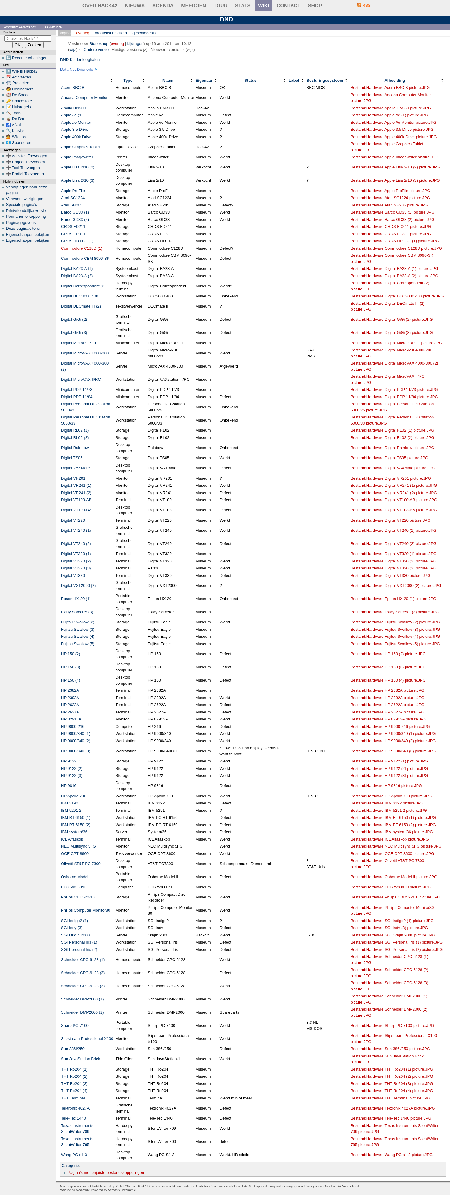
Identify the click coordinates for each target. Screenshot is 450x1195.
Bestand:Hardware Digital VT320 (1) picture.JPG (393, 553)
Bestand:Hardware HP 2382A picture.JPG (387, 690)
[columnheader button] (88, 80)
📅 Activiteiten (18, 77)
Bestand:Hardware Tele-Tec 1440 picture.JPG (390, 1118)
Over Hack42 (99, 5)
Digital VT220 (73, 520)
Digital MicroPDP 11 (79, 343)
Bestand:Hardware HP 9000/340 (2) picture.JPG (393, 741)
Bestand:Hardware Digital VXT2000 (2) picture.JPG (395, 585)
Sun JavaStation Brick (80, 1059)
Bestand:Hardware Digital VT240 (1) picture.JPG (393, 530)
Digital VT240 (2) (76, 543)
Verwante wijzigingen (24, 198)
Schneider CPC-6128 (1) (83, 959)
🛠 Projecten (17, 83)
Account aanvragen (20, 27)
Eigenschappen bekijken (27, 234)
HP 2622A (70, 704)
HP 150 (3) (70, 667)
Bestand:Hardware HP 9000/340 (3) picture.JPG (393, 751)
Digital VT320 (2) (76, 561)
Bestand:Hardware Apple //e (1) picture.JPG (389, 115)
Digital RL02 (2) (75, 437)
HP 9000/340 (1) (75, 733)
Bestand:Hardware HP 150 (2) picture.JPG (387, 654)
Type (128, 80)
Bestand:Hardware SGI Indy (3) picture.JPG (389, 927)
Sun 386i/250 (73, 1048)
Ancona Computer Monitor (84, 97)
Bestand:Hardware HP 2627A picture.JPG (387, 712)
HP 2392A (70, 697)
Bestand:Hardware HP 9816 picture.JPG (386, 785)
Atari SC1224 (73, 197)
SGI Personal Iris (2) (79, 949)
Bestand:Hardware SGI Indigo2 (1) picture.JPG (391, 920)
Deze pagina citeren (24, 228)
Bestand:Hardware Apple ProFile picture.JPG (390, 190)
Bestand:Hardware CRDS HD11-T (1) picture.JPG (394, 241)
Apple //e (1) (72, 115)
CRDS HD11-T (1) (77, 241)
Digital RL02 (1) (75, 430)
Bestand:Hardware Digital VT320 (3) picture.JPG (393, 568)
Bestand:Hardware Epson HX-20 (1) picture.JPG (393, 598)
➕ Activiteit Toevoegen (26, 155)
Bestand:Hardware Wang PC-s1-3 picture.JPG (391, 1154)
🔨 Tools (13, 113)
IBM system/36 (74, 832)
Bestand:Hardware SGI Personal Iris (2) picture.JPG (396, 949)
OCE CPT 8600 (75, 853)
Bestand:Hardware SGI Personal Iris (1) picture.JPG (396, 942)
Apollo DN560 (73, 108)
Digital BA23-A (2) (77, 276)
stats (242, 5)
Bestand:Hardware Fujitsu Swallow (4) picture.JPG (395, 636)
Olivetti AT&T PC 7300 (81, 863)
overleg (117, 43)
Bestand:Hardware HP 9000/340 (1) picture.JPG (393, 733)
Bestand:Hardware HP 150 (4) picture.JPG (387, 680)
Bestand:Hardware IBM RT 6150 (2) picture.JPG (393, 825)
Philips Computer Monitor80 (85, 910)
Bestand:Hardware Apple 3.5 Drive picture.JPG (391, 129)
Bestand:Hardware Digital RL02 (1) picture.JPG (392, 430)
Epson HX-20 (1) (76, 598)
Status (250, 80)
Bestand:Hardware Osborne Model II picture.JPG (393, 877)
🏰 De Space (18, 95)
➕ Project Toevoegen (25, 162)
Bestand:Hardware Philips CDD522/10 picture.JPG (395, 897)
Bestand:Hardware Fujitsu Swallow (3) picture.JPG (395, 629)
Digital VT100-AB (76, 499)
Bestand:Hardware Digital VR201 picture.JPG (390, 478)
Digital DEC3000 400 (79, 296)
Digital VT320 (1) (76, 553)
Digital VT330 (73, 575)
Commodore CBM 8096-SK (85, 258)
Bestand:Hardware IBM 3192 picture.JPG (386, 803)
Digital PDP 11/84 (76, 397)
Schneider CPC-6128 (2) (83, 972)
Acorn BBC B (73, 87)
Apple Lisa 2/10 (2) (77, 167)
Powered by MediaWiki (74, 1190)
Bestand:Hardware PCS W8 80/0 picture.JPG (390, 887)
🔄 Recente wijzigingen (27, 57)
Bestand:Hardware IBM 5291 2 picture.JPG (388, 810)
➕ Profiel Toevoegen (25, 174)
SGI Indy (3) (71, 927)
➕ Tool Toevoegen (23, 167)
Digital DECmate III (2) (81, 306)
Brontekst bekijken (111, 33)
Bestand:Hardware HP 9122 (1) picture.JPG (389, 761)
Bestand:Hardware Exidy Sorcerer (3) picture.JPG (394, 612)
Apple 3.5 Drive (74, 129)
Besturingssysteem (325, 80)
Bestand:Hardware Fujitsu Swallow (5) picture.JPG (395, 643)
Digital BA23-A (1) (77, 268)
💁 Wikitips (16, 136)
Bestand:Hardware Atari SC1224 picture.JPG (390, 197)
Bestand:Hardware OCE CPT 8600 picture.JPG (392, 853)
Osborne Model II (76, 877)
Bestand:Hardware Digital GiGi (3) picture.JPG (391, 332)
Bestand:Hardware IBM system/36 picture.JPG (391, 832)
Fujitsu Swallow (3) (77, 629)
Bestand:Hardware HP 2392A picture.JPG (387, 697)
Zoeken (9, 32)
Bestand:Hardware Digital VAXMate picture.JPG (392, 468)
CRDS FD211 (73, 226)
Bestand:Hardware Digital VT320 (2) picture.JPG (393, 561)
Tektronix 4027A (75, 1108)
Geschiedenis (144, 33)
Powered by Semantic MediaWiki (113, 1190)
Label (294, 80)
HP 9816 (68, 785)
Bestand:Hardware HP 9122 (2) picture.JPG (389, 768)
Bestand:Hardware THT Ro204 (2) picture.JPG (391, 1076)
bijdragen (135, 43)
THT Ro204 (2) (74, 1076)
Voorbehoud (350, 1186)
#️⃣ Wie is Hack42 (22, 71)
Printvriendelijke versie (26, 210)
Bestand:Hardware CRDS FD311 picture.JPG (390, 234)
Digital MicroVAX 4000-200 (85, 353)
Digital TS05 (72, 458)
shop (315, 5)
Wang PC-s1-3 (74, 1154)
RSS (366, 5)
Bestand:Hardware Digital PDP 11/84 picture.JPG (394, 397)
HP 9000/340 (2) (75, 741)
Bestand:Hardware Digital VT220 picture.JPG (390, 520)
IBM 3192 (69, 803)
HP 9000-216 (72, 726)
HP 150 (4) (70, 680)
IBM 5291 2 (71, 810)
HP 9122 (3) (71, 775)
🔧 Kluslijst (16, 130)
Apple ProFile (73, 190)
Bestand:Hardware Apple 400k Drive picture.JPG (393, 136)
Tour (220, 5)
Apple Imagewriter (77, 157)
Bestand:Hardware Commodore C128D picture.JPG (396, 248)
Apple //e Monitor (76, 122)
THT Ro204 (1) (74, 1069)
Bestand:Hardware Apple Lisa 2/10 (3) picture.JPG (395, 180)
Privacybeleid (313, 1186)
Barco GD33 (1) (75, 212)
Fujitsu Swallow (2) (77, 622)
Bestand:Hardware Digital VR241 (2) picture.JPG (393, 492)
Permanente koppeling (26, 216)
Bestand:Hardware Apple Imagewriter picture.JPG (394, 157)
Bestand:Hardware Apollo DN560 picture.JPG (390, 108)
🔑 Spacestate (19, 101)
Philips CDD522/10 (78, 897)
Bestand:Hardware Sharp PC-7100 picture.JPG (392, 1025)
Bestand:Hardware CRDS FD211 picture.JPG (390, 226)
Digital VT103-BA (76, 510)
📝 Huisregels (18, 106)
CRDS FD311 (73, 234)
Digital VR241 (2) (76, 492)
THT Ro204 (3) (74, 1083)
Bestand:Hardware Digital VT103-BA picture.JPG (393, 510)
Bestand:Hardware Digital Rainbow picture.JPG (392, 447)
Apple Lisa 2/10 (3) (77, 180)
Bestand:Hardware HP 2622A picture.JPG (387, 704)
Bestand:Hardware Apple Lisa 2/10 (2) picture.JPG (395, 167)
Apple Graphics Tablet (80, 147)
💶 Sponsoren (19, 142)
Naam (167, 80)
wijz (72, 49)
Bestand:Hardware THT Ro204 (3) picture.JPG (391, 1083)
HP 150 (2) (70, 654)
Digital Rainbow (75, 447)
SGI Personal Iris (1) (79, 942)
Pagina (65, 33)
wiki (263, 5)
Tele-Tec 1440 (73, 1118)
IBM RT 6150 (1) (75, 817)
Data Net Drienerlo (76, 69)
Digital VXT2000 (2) (78, 585)
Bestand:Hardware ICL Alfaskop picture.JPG (389, 839)
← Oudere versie (93, 49)
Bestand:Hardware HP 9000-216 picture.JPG (390, 726)
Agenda (163, 5)
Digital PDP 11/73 (76, 389)
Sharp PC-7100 (75, 1025)
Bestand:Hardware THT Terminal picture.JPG (390, 1098)
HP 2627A (70, 712)
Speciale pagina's (21, 204)
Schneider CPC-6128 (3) (83, 986)
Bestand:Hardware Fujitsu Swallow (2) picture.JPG (395, 622)
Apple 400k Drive (76, 136)
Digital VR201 (73, 478)
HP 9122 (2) (71, 768)
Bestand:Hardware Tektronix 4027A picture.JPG (392, 1108)
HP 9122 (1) (71, 761)
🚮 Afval (13, 125)
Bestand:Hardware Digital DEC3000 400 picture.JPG (397, 296)
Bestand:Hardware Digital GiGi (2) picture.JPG (391, 319)
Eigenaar (204, 80)
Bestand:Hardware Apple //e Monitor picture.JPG (393, 122)
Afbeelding (394, 80)
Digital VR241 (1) (76, 485)
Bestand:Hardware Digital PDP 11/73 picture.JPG (394, 389)
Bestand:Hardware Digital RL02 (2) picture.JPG (392, 437)
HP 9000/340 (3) (75, 751)
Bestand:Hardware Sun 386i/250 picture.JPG (390, 1048)
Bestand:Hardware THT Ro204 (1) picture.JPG (391, 1069)
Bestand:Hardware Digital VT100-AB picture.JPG (393, 499)
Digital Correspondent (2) (83, 286)
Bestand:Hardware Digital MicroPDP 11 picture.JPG (396, 343)
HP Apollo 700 (73, 796)
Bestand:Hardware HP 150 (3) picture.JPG (387, 667)
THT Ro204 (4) (74, 1090)
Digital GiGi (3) (74, 332)
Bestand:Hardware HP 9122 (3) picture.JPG (389, 775)
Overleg (82, 33)
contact (288, 5)
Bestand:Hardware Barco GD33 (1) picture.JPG (392, 212)
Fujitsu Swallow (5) (77, 643)
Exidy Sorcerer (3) (77, 612)
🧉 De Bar (15, 118)
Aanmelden (54, 27)
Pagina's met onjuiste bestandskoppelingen (105, 1172)
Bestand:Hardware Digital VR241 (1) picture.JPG (393, 485)
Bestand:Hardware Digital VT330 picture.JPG (390, 575)
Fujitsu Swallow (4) (77, 636)
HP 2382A (70, 690)
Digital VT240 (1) (76, 530)
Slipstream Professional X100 (87, 1038)
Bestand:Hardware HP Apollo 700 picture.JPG (391, 796)
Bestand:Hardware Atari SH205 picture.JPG (389, 205)
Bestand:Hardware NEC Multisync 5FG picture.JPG (395, 846)
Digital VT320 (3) (76, 568)
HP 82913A (71, 719)
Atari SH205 (71, 205)
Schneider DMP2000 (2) (82, 1012)
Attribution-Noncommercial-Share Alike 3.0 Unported (231, 1186)
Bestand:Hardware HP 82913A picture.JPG (388, 719)
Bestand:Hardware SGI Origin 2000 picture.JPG (392, 935)
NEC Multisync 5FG (78, 846)
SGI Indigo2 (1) (74, 920)
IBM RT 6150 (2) (75, 825)
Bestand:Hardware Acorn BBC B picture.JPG (390, 87)
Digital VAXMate (75, 468)
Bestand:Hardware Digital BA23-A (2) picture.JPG (394, 276)
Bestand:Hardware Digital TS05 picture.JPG (389, 458)
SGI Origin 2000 (75, 935)
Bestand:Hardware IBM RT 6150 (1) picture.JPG (393, 817)
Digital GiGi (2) (74, 319)
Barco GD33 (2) (75, 219)
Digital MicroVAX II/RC (81, 379)
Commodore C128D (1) (81, 248)
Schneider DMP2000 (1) (82, 999)
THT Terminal (73, 1098)
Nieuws (135, 5)
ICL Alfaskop (72, 839)
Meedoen (193, 5)
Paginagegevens (21, 222)
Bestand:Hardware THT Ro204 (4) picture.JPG (391, 1090)
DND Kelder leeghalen (80, 59)
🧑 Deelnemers (20, 89)
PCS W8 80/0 (73, 887)
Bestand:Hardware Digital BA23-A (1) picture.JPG (394, 268)
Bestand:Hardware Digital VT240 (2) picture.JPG (393, 543)
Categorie (70, 1165)
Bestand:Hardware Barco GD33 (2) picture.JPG (392, 219)
